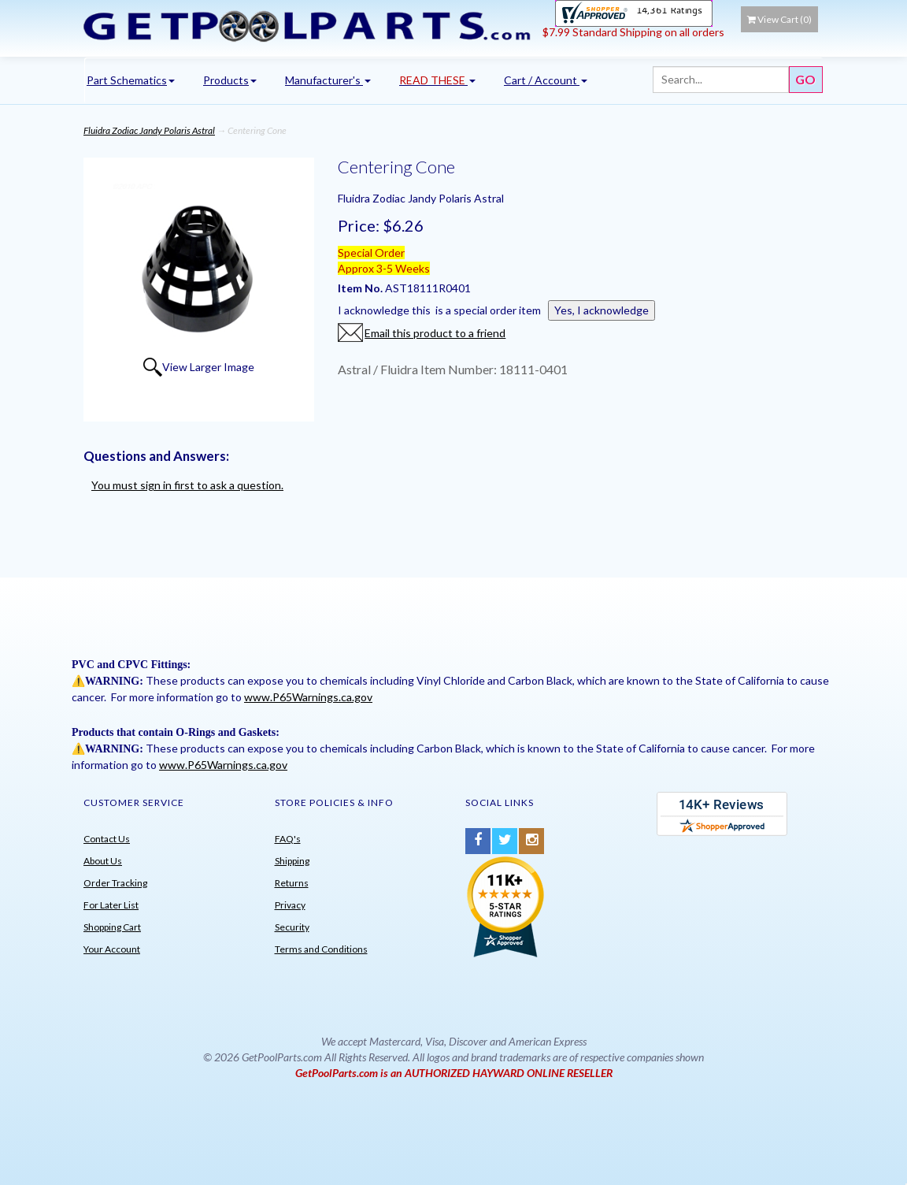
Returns (292, 883)
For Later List (111, 905)
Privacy (290, 905)
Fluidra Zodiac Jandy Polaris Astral (149, 130)
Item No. (361, 288)
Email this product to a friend (435, 333)
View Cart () (779, 19)
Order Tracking (115, 883)
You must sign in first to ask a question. (187, 485)
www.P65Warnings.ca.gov (308, 697)
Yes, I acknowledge (601, 310)
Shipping (292, 861)
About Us (102, 861)
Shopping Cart (112, 927)
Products (230, 80)
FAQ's (288, 839)
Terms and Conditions (321, 949)
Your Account (111, 949)
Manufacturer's (328, 80)
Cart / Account (545, 80)
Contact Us (106, 839)
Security (292, 927)
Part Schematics (131, 80)
